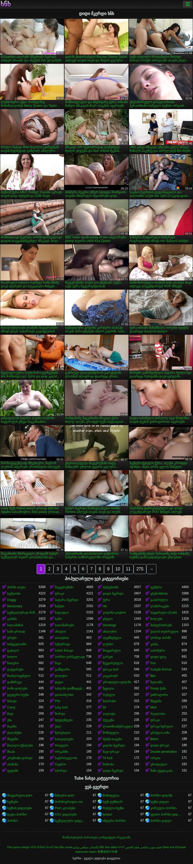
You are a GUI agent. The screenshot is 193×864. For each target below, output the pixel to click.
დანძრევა (14, 682)
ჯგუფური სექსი (18, 695)
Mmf (153, 707)
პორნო (12, 821)
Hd (105, 606)
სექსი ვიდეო (159, 802)
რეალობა (157, 714)
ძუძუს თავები (112, 739)
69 (104, 707)
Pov (153, 663)
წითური (13, 663)
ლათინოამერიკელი (118, 726)
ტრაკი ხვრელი (161, 726)
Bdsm (154, 739)
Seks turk (168, 847)
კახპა (154, 644)
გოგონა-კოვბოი (114, 612)
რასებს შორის (160, 669)
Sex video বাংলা (115, 847)
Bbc (153, 676)
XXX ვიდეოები (65, 814)
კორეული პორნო (163, 808)
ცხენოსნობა (159, 593)
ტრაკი (59, 593)
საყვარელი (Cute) (163, 612)
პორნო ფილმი (161, 795)
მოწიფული (111, 733)
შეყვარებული (113, 663)
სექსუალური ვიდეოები (70, 821)
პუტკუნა (108, 720)
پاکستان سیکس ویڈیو (85, 847)
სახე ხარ (61, 707)
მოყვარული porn (19, 795)
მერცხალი (63, 733)
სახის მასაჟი (64, 650)
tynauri (107, 814)
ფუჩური (156, 587)
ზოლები (156, 619)
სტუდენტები (64, 720)
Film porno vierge (18, 847)
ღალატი (109, 714)
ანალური (110, 631)
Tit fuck (108, 758)
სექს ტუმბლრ (113, 802)
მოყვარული (112, 650)
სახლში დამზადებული (70, 688)
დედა (59, 682)
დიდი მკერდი (113, 593)
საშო (58, 619)
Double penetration (163, 752)
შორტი (60, 714)
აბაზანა (12, 764)
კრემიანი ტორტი (19, 758)
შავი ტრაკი (111, 752)
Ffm (57, 701)
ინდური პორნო (114, 821)
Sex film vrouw (63, 847)
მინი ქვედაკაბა (161, 771)
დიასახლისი (64, 695)
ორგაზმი (61, 752)
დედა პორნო (17, 814)
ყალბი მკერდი (114, 745)
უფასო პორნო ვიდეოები (166, 814)
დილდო (61, 676)
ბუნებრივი (62, 644)
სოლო (12, 657)
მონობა (108, 764)
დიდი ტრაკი (159, 745)
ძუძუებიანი (110, 587)
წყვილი (108, 688)
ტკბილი (13, 650)
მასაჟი (12, 701)
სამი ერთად (16, 631)
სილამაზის (15, 625)
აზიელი (60, 631)
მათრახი (109, 701)
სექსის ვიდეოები (19, 808)
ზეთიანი (156, 682)
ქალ (58, 726)
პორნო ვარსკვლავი (70, 657)
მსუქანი (12, 739)
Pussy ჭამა (158, 688)
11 (128, 569)
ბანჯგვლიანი (16, 644)
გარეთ (108, 657)
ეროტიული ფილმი (117, 682)
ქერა (106, 600)
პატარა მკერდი (66, 600)
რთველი (61, 745)
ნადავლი (62, 612)
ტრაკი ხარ (111, 669)
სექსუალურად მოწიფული (22, 612)
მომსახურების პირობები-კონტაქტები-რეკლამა (96, 837)
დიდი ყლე (158, 657)
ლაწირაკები (159, 606)
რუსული (109, 695)
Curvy (11, 707)
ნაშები (59, 606)
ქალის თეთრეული (164, 631)
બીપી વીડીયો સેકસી (41, 847)
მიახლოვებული (19, 676)
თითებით (62, 638)
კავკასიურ (110, 676)
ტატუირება (15, 669)
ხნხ (6, 4)
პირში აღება (16, 587)
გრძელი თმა (160, 733)
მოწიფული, (111, 795)
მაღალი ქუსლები (20, 745)
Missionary (14, 606)
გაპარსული (159, 600)
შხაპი (11, 752)
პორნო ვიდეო (160, 821)
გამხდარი (62, 669)
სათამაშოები (64, 625)
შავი (58, 663)
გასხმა (12, 619)
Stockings (109, 625)
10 (117, 569)
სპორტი (61, 771)
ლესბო (108, 644)
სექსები (12, 802)
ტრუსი (12, 638)
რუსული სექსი (113, 808)
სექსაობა (14, 593)
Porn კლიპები (65, 808)
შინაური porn (64, 795)
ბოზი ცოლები (17, 688)
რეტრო (60, 764)
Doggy (11, 600)
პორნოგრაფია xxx (69, 802)
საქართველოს (66, 758)
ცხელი (108, 619)
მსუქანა (155, 701)
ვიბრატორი (159, 695)
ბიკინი (12, 726)
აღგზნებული (112, 638)
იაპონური (157, 650)
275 (139, 569)
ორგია (155, 758)
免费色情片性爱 (107, 851)
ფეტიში (12, 771)
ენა (9, 720)
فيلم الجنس (132, 847)
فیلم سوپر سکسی (151, 847)
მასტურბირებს (161, 625)
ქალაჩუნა (14, 733)
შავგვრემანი (64, 587)
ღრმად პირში (160, 638)
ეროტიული (158, 764)
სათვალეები (64, 739)
